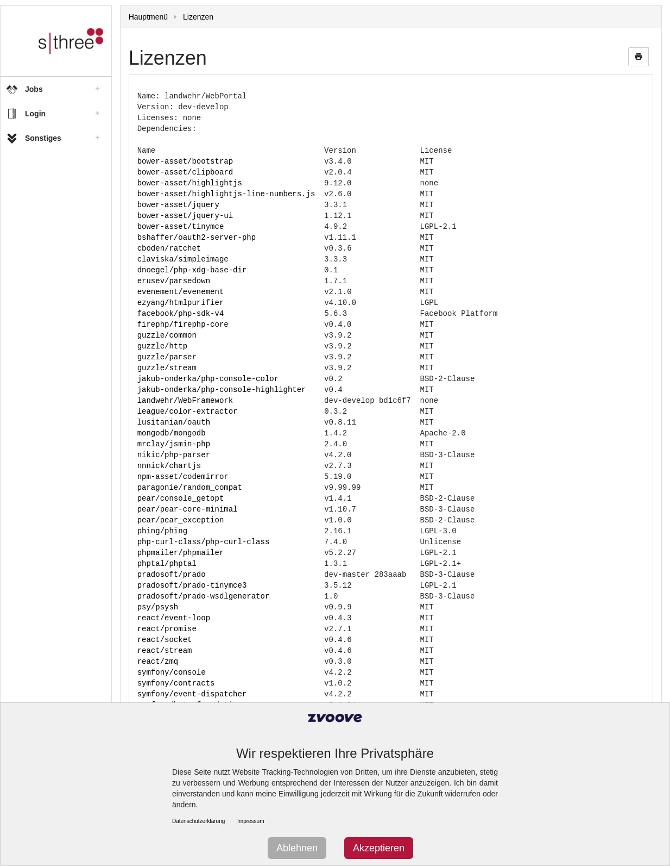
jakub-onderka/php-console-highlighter (221, 389)
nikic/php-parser (173, 455)
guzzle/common (167, 335)
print (638, 56)
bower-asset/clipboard (185, 172)
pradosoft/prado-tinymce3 (192, 585)
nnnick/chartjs (169, 465)
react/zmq (158, 661)
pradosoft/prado (171, 574)
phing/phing (162, 531)
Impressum (250, 821)
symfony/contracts (176, 683)
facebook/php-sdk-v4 (180, 313)
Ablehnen (297, 848)
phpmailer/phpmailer (180, 552)
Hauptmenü (148, 17)
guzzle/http (162, 346)
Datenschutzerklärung (198, 821)
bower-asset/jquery (178, 205)
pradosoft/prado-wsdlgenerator (203, 596)
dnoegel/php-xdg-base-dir (192, 270)
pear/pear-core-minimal (187, 509)
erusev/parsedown (173, 281)
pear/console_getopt (180, 498)
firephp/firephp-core (183, 324)
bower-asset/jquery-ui (185, 215)
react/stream (164, 650)
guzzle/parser (167, 357)
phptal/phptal (167, 563)
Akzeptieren (378, 848)
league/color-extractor (187, 411)
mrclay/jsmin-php (173, 444)
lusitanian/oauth (173, 422)
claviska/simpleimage (183, 259)
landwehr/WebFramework (185, 400)
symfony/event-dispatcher (192, 694)
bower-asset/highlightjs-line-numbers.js (226, 194)
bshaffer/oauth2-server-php (196, 237)
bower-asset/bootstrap (185, 161)
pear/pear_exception (180, 520)
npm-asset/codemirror (183, 476)
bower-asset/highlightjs (189, 183)
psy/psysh (158, 607)
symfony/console (171, 672)
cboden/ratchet (169, 248)
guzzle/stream (167, 368)
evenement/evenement (180, 291)
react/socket (164, 639)
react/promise (167, 629)
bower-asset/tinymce (180, 226)
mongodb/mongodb (171, 433)
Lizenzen (198, 17)
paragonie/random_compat (189, 487)
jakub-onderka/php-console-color (208, 378)
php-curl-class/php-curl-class (203, 542)
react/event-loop (173, 618)
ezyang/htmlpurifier (180, 302)
